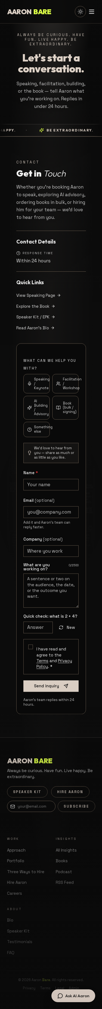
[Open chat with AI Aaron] (73, 995)
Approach (16, 850)
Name (30, 475)
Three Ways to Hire (25, 871)
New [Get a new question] (67, 630)
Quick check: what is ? (50, 619)
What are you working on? (36, 570)
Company (43, 542)
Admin (74, 988)
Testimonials (19, 941)
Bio (10, 920)
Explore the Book (35, 306)
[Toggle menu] (91, 11)
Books (62, 860)
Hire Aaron (70, 792)
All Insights (66, 850)
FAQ (10, 952)
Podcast (64, 871)
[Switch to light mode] (80, 11)
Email (38, 503)
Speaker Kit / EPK (35, 316)
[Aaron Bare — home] (29, 11)
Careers (14, 893)
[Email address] (31, 806)
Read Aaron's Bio (35, 327)
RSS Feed (65, 882)
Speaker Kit (27, 792)
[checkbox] (30, 649)
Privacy (29, 988)
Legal (59, 988)
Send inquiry (51, 688)
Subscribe (76, 806)
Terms (42, 663)
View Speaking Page (38, 295)
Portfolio (15, 860)
